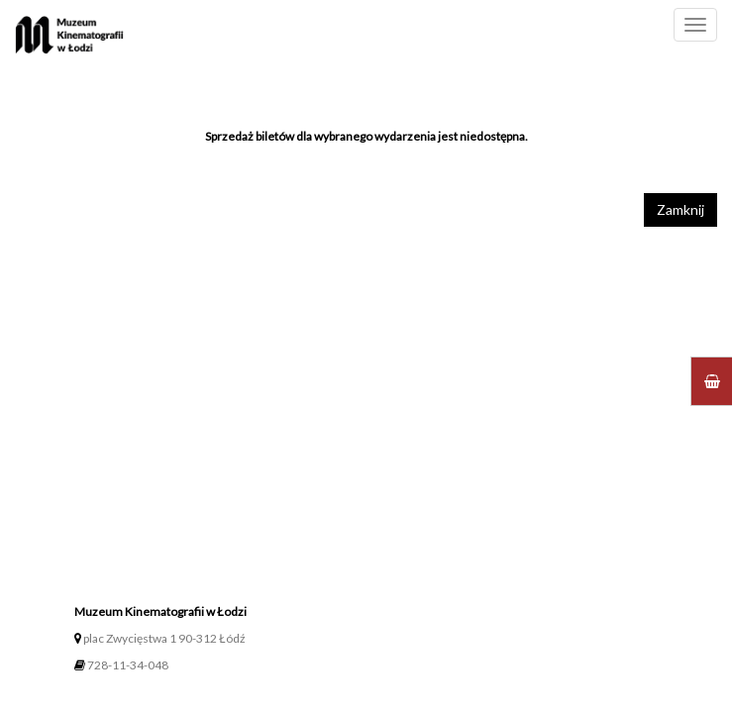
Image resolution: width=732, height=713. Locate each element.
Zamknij (680, 209)
